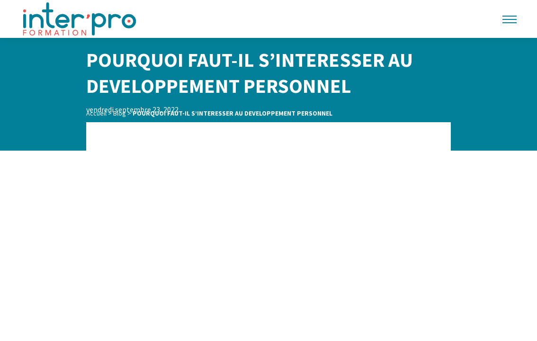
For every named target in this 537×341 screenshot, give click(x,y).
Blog (119, 113)
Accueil (96, 113)
